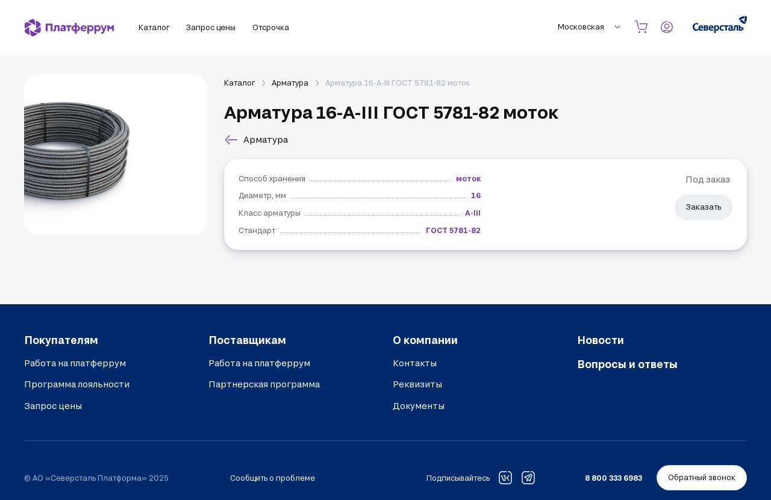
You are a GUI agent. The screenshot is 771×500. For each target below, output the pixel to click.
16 (476, 195)
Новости (600, 340)
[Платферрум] (69, 27)
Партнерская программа (264, 384)
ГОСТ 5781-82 (453, 230)
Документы (419, 406)
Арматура (290, 82)
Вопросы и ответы (627, 364)
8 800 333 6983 (613, 477)
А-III (473, 212)
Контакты (415, 363)
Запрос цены (53, 406)
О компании (425, 340)
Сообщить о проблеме (272, 477)
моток (468, 178)
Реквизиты (417, 384)
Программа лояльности (77, 384)
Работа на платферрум (75, 363)
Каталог (239, 82)
